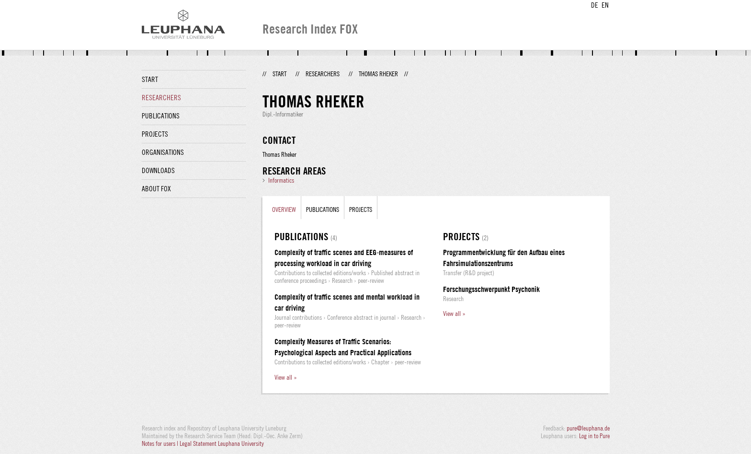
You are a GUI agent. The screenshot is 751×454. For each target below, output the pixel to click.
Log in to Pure (594, 436)
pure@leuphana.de (588, 428)
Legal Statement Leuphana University (222, 443)
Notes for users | (161, 443)
